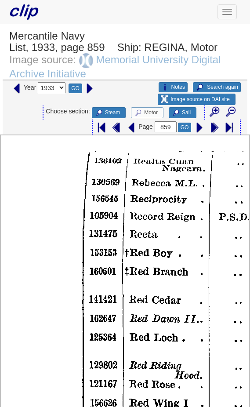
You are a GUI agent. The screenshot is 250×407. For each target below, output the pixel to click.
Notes (173, 87)
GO (75, 88)
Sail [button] (181, 113)
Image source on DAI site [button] (195, 99)
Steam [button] (107, 113)
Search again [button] (217, 87)
